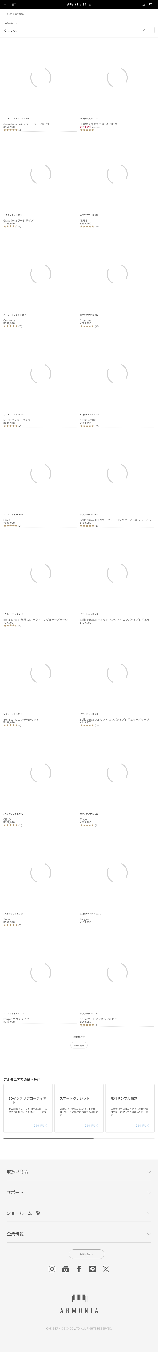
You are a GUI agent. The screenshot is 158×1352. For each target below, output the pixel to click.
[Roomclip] (65, 1269)
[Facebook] (79, 1269)
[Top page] (79, 6)
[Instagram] (52, 1269)
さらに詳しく (40, 1125)
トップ (9, 14)
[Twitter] (106, 1269)
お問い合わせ (87, 1254)
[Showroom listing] (14, 4)
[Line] (92, 1269)
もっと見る (79, 1045)
